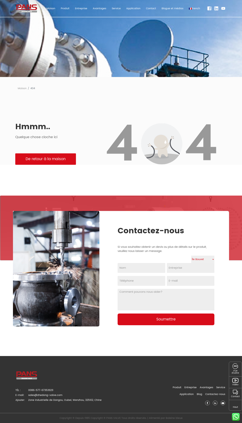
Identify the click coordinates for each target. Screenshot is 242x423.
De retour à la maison (46, 159)
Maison (50, 8)
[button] (194, 8)
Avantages (99, 8)
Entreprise (190, 387)
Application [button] (133, 8)
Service (220, 387)
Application (186, 394)
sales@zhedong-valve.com (45, 395)
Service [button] (116, 8)
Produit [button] (65, 8)
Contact (151, 8)
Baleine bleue (174, 418)
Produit (177, 387)
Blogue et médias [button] (172, 8)
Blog (199, 394)
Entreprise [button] (81, 8)
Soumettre (166, 319)
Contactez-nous (215, 394)
